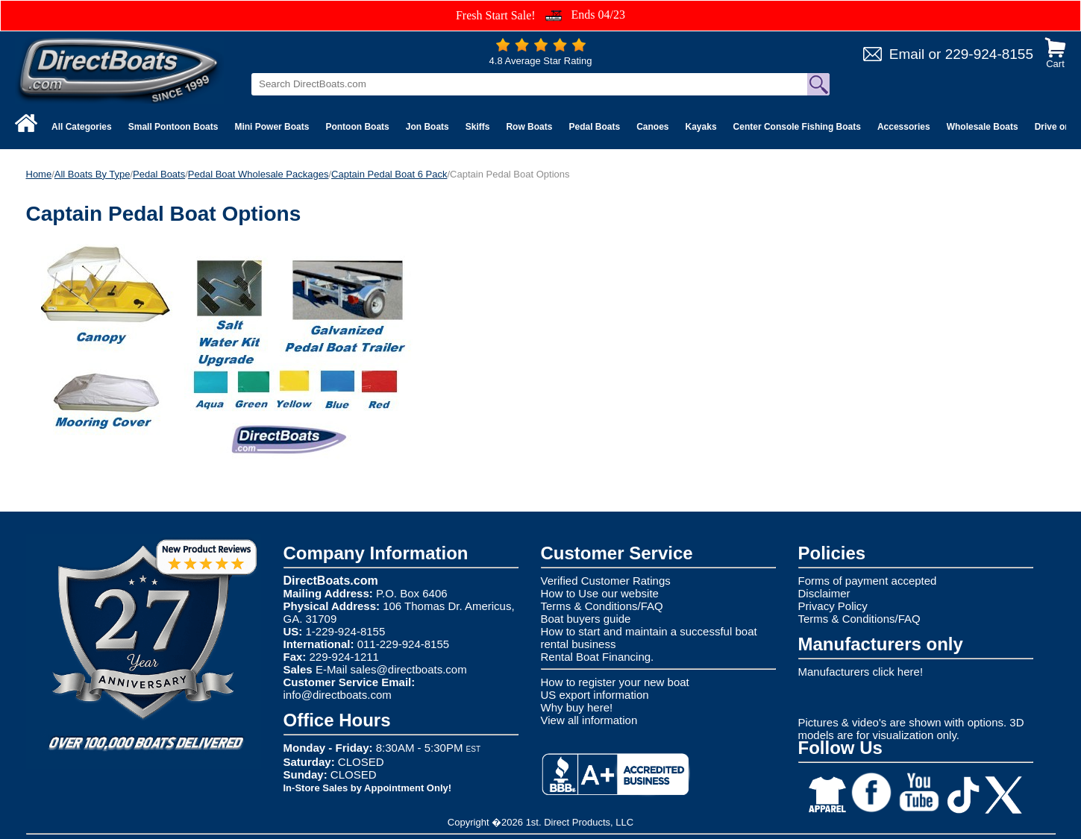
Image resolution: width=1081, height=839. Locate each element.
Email (907, 54)
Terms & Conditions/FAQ (602, 606)
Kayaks (701, 127)
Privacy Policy (833, 606)
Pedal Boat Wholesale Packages (258, 174)
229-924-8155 (989, 54)
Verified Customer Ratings (606, 580)
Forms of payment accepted (867, 580)
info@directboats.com (337, 694)
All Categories (81, 127)
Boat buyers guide (586, 618)
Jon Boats (427, 127)
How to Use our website (600, 593)
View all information (589, 720)
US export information (595, 694)
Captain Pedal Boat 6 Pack (389, 174)
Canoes (652, 127)
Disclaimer (824, 593)
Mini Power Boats (271, 127)
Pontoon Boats (357, 127)
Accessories (903, 127)
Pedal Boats (594, 127)
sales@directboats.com (409, 669)
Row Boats (529, 127)
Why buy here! (577, 707)
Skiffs (478, 127)
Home (39, 174)
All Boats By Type (92, 174)
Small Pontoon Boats (173, 127)
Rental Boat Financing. (597, 656)
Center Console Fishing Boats (797, 127)
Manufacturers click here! (861, 671)
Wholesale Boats (982, 127)
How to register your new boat (615, 682)
